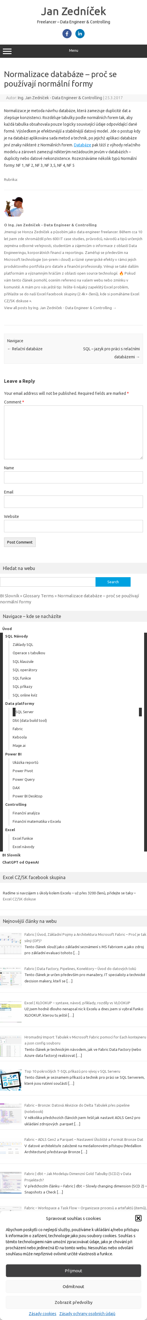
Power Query (24, 779)
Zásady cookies (42, 1313)
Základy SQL (23, 644)
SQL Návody (16, 636)
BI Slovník (11, 855)
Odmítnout (73, 1286)
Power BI (13, 754)
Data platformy (19, 703)
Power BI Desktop (28, 796)
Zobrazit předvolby (73, 1302)
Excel (10, 830)
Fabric (18, 729)
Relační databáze (25, 349)
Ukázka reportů (25, 762)
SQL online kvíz (25, 695)
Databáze (82, 145)
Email (9, 492)
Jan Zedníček (73, 11)
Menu (73, 51)
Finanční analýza (26, 813)
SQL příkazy (22, 686)
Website (11, 516)
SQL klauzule (23, 661)
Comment (14, 402)
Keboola (20, 737)
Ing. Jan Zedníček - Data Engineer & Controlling (60, 97)
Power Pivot (23, 771)
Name (9, 468)
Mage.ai (19, 745)
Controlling (15, 804)
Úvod (7, 629)
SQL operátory (25, 670)
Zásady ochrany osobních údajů (87, 1313)
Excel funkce (23, 838)
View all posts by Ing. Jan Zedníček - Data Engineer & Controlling (60, 308)
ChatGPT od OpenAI (20, 862)
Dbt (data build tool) (30, 720)
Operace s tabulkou (29, 653)
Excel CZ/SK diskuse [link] (19, 899)
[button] (138, 1218)
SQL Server (25, 712)
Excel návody (23, 847)
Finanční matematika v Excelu (37, 821)
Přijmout (73, 1270)
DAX (16, 788)
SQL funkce (22, 678)
